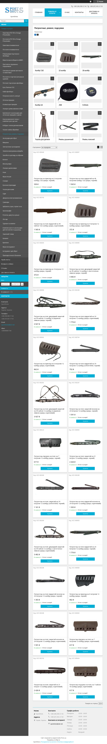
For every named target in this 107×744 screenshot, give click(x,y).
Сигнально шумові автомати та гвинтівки (13, 72)
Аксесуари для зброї (10, 138)
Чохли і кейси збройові (11, 130)
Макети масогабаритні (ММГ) (13, 60)
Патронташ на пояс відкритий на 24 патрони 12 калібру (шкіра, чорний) (82, 548)
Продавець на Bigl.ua (53, 740)
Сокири (5, 181)
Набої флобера (8, 92)
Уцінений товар (8, 234)
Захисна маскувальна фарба (13, 151)
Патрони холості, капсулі (11, 96)
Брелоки (6, 243)
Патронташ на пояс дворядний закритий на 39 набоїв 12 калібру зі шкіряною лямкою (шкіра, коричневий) (49, 411)
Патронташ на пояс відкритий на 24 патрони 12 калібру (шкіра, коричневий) (84, 317)
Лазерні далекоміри (10, 168)
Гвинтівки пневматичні (11, 45)
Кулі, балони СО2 (8, 87)
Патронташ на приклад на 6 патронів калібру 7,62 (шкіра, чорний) (48, 180)
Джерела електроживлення (12, 198)
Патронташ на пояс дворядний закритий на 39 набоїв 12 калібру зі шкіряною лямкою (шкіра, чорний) (49, 318)
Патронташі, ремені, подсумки (13, 134)
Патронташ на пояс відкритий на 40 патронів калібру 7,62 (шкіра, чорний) (83, 180)
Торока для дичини (42, 139)
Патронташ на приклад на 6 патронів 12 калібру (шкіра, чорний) (84, 595)
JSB (60, 105)
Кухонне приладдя (9, 185)
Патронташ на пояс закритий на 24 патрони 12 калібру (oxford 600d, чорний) (49, 502)
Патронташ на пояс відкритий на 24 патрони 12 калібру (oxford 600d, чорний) (84, 365)
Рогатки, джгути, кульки (11, 215)
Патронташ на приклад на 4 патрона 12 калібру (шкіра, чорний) (48, 270)
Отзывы (4, 268)
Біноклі (5, 160)
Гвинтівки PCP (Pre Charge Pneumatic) (12, 34)
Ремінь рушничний (66, 139)
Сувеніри (6, 202)
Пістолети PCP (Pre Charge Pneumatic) (12, 40)
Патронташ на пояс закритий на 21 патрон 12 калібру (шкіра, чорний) (82, 457)
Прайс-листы (5, 260)
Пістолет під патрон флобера (13, 83)
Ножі (4, 172)
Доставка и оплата (8, 272)
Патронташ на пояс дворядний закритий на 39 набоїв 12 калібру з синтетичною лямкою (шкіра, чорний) (84, 271)
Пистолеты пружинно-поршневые (10, 65)
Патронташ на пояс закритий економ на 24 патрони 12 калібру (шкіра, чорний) (84, 410)
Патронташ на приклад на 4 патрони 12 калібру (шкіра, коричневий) (84, 225)
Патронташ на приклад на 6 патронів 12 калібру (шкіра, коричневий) (49, 365)
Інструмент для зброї (10, 251)
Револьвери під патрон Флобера (11, 55)
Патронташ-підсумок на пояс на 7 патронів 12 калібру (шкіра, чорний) (47, 457)
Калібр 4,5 (39, 105)
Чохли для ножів (8, 189)
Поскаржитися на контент (48, 742)
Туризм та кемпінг (9, 224)
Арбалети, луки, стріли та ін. (12, 206)
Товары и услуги (7, 29)
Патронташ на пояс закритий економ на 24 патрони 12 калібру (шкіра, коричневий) (50, 640)
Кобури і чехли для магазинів (13, 125)
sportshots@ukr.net (8, 325)
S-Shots (85, 105)
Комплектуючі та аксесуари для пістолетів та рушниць (12, 229)
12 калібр (62, 70)
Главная (38, 12)
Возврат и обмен (7, 264)
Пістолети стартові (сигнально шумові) (13, 78)
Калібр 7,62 (39, 70)
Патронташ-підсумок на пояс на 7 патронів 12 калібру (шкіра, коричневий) (84, 640)
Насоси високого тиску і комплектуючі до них (11, 120)
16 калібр (85, 70)
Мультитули (7, 177)
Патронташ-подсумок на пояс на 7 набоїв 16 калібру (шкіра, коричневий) (85, 686)
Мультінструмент (9, 247)
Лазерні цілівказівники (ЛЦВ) (13, 109)
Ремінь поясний (88, 139)
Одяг (4, 194)
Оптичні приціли (8, 100)
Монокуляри (7, 164)
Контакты (79, 12)
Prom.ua (63, 738)
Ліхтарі (5, 219)
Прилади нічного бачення (12, 255)
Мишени (6, 142)
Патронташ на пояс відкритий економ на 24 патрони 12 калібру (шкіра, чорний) (49, 595)
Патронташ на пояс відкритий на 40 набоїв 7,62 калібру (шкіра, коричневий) (48, 225)
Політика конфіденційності (66, 742)
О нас (67, 12)
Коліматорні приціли (10, 104)
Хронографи (7, 211)
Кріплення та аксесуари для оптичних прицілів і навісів (12, 114)
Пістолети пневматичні (11, 50)
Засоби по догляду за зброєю (13, 155)
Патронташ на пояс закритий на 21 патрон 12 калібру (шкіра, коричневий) (48, 686)
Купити (49, 191)
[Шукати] (26, 21)
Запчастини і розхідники (11, 147)
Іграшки (5, 238)
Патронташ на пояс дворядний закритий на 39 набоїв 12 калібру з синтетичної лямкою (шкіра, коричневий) (49, 549)
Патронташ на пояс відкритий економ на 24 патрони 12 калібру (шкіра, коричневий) (85, 502)
